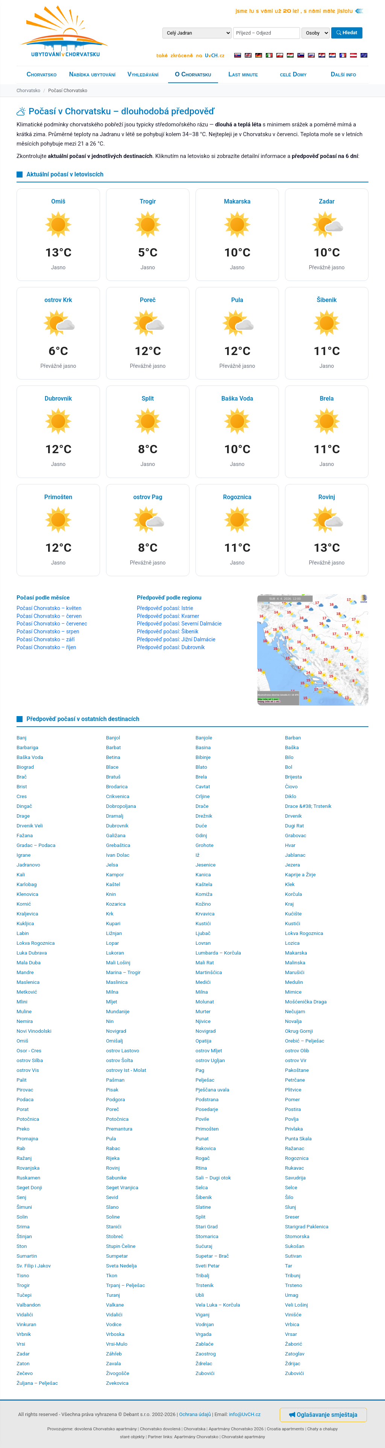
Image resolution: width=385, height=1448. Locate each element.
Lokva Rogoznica (304, 933)
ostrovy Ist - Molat (126, 1070)
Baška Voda (30, 757)
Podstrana (207, 1099)
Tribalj (202, 1275)
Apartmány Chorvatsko (196, 1436)
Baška (292, 747)
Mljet (111, 1002)
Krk (110, 914)
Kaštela (204, 884)
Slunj (290, 1207)
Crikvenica (117, 796)
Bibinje (203, 757)
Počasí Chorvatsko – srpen (48, 631)
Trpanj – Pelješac (125, 1285)
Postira (293, 1109)
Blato (201, 767)
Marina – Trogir (123, 972)
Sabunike (116, 1178)
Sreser (292, 1217)
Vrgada (204, 1334)
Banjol (113, 738)
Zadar (23, 1354)
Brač (22, 777)
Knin (111, 894)
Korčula (293, 894)
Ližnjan (114, 933)
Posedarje (207, 1109)
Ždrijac (292, 1363)
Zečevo (25, 1373)
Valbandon (29, 1305)
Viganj (202, 1314)
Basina (203, 747)
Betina (113, 757)
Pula (111, 1138)
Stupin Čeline (120, 1246)
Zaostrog (206, 1354)
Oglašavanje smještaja (323, 1414)
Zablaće (205, 1344)
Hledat (346, 33)
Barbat (113, 747)
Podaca (25, 1099)
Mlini (22, 1002)
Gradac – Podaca (36, 845)
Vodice (113, 1324)
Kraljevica (27, 914)
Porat (23, 1109)
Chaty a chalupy (322, 1428)
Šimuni (24, 1207)
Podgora (115, 1099)
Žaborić (293, 1344)
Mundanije (117, 1011)
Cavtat (203, 786)
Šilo (289, 1197)
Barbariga (27, 747)
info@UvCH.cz (245, 1414)
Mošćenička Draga (306, 1002)
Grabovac (295, 835)
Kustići (203, 923)
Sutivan (293, 1256)
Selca (202, 1187)
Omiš (22, 1041)
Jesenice (205, 865)
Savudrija (295, 1178)
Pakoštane (297, 1070)
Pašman (115, 1080)
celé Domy (293, 74)
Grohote (205, 845)
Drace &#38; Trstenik (308, 806)
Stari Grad (207, 1226)
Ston (22, 1246)
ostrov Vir (295, 1060)
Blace (112, 767)
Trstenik (205, 1285)
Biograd (25, 767)
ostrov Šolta (119, 1060)
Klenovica (27, 894)
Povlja (292, 1119)
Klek (290, 884)
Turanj (113, 1295)
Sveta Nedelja (121, 1266)
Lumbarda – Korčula (218, 953)
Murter (203, 1011)
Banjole (204, 738)
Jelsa (112, 865)
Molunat (205, 1002)
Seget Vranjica (122, 1187)
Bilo (289, 757)
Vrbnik (24, 1334)
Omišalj (114, 1041)
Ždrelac (204, 1363)
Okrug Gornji (299, 1031)
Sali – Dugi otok (213, 1178)
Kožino (203, 904)
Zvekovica (117, 1383)
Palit (22, 1080)
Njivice (203, 1021)
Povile (202, 1119)
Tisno (23, 1275)
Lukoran (115, 953)
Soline (113, 1217)
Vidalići (25, 1314)
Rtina (201, 1168)
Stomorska (297, 1236)
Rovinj (113, 1168)
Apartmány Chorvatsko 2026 (236, 1428)
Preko (23, 1129)
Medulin (294, 982)
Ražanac (294, 1148)
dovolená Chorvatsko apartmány (105, 1428)
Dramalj (114, 816)
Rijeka (113, 1158)
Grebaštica (118, 845)
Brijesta (293, 777)
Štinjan (24, 1236)
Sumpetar (117, 1256)
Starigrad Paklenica (307, 1226)
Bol (288, 767)
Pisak (112, 1090)
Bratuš (113, 777)
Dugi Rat (294, 826)
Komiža (204, 894)
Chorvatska (194, 1428)
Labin (23, 933)
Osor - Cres (29, 1050)
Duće (201, 826)
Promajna (27, 1138)
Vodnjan (205, 1324)
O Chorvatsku (193, 74)
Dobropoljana (121, 806)
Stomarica (207, 1236)
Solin (22, 1217)
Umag (291, 1295)
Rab (21, 1148)
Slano (112, 1207)
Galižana (116, 835)
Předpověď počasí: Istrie (165, 608)
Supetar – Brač (212, 1256)
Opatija (203, 1041)
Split (200, 1217)
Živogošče (117, 1373)
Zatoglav (295, 1354)
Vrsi (21, 1344)
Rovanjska (28, 1168)
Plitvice (293, 1090)
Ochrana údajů (195, 1414)
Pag (200, 1070)
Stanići (113, 1226)
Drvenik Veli (30, 826)
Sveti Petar (208, 1266)
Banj (21, 738)
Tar (288, 1266)
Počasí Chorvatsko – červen (49, 616)
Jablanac (295, 855)
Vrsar (291, 1334)
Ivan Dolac (117, 855)
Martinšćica (209, 972)
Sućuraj (204, 1246)
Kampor (115, 874)
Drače (202, 806)
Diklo (290, 796)
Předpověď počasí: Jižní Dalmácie (176, 639)
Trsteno (293, 1285)
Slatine (203, 1207)
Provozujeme (60, 1428)
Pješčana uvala (212, 1090)
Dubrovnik (117, 826)
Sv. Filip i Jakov (34, 1266)
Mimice (293, 992)
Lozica (292, 943)
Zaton (23, 1363)
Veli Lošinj (296, 1305)
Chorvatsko (42, 74)
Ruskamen (28, 1178)
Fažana (25, 835)
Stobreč (114, 1236)
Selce (291, 1187)
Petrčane (295, 1080)
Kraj (289, 904)
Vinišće (293, 1314)
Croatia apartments (285, 1428)
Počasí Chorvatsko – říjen (46, 647)
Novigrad (116, 1031)
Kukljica (25, 923)
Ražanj (24, 1158)
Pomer (292, 1099)
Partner (155, 1436)
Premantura (119, 1129)
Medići (203, 982)
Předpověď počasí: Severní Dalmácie (179, 624)
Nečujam (295, 1011)
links (167, 1436)
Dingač (24, 806)
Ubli (200, 1295)
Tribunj (292, 1275)
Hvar (290, 845)
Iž (197, 855)
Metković (27, 992)
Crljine (203, 796)
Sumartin (27, 1256)
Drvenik (293, 816)
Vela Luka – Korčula (218, 1305)
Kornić (24, 904)
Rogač (203, 1158)
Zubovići (205, 1373)
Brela (201, 777)
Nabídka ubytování (92, 74)
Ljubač (203, 933)
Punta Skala (298, 1138)
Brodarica (117, 786)
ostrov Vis (28, 1070)
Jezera (292, 865)
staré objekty (132, 1436)
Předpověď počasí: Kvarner (168, 616)
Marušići (295, 972)
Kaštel (113, 884)
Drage (23, 816)
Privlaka (294, 1129)
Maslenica (28, 982)
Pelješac (205, 1080)
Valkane (115, 1305)
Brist (22, 786)
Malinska (295, 962)
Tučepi (24, 1295)
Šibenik (204, 1197)
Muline (24, 1011)
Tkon (111, 1275)
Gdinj (201, 835)
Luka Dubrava (32, 953)
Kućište (293, 914)
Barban (293, 738)
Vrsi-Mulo (116, 1344)
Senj (21, 1197)
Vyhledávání (142, 74)
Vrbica (292, 1324)
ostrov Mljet (209, 1050)
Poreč (112, 1109)
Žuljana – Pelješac (37, 1383)
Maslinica (117, 982)
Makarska (296, 953)
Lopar (112, 943)
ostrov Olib (297, 1050)
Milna (112, 992)
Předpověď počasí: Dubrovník (171, 647)
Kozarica (116, 904)
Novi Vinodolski (34, 1031)
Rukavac (294, 1168)
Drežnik (204, 816)
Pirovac (25, 1090)
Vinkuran (26, 1324)
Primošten (207, 1129)
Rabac (113, 1148)
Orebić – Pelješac (304, 1041)
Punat (202, 1138)
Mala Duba (29, 962)
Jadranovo (28, 865)
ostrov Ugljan (210, 1060)
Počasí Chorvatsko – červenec (52, 624)
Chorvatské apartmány (243, 1436)
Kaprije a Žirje (300, 874)
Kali (21, 874)
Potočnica (28, 1119)
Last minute (243, 74)
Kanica (203, 874)
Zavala (113, 1363)
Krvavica (205, 914)
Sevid (112, 1197)
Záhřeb (114, 1354)
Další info (343, 74)
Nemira (25, 1021)
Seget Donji (29, 1187)
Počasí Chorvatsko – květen (49, 608)
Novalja (293, 1021)
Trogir (23, 1285)
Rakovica (206, 1148)
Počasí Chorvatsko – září (46, 639)
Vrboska (115, 1334)
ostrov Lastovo (122, 1050)
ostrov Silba (30, 1060)
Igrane (23, 855)
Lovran (203, 943)
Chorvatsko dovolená (160, 1428)
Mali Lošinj (118, 962)
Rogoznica (297, 1158)
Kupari (113, 923)
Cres (22, 796)
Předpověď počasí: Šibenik (168, 631)
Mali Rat (205, 962)
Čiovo (291, 786)
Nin (110, 1021)
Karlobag (27, 884)
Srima (23, 1226)
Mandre (25, 972)
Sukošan (295, 1246)
